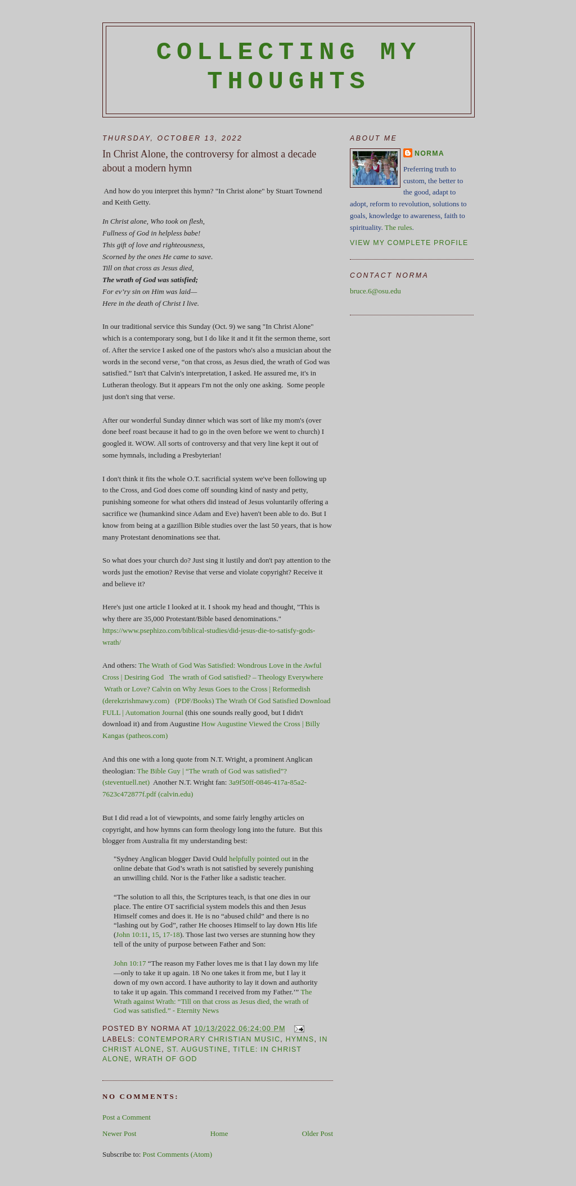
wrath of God (165, 1059)
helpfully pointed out (259, 858)
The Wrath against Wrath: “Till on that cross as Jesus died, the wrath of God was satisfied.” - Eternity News (213, 1001)
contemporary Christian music (209, 1039)
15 (155, 934)
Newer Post (119, 1133)
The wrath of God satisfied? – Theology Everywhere (246, 677)
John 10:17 (130, 963)
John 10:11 (132, 934)
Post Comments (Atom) (178, 1154)
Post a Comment (126, 1117)
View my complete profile (409, 243)
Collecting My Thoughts (288, 67)
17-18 (171, 934)
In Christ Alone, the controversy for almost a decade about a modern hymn (209, 161)
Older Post (317, 1133)
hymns (300, 1039)
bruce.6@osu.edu (375, 291)
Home (219, 1133)
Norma (429, 153)
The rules (398, 227)
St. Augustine (197, 1049)
